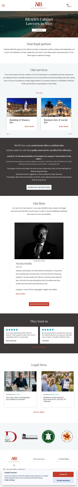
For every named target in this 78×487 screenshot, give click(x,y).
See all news (39, 412)
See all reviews (39, 347)
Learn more (39, 30)
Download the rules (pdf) (39, 187)
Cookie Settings (9, 480)
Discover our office (39, 304)
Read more (20, 294)
